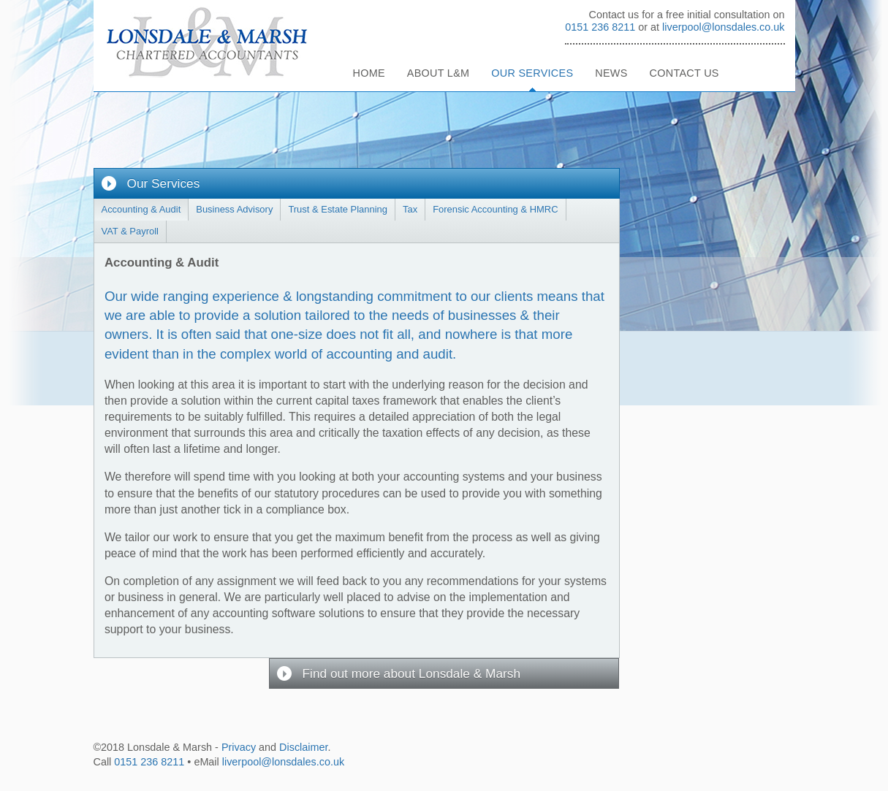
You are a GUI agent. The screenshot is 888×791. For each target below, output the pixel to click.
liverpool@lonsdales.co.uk (723, 27)
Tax (410, 209)
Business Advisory (234, 209)
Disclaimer (303, 747)
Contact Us (684, 73)
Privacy (238, 747)
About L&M (438, 73)
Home (369, 73)
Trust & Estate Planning (337, 209)
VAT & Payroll (130, 231)
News (611, 73)
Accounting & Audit (141, 209)
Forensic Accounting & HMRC (495, 209)
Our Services (532, 73)
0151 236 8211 (600, 27)
